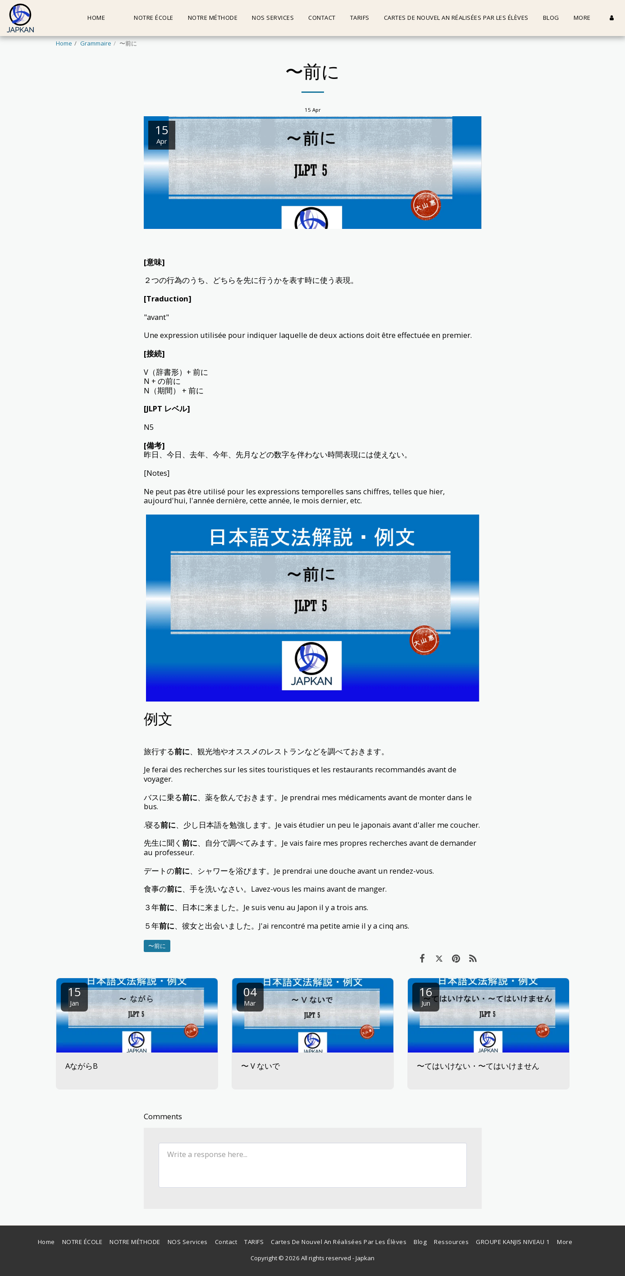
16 (425, 995)
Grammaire (95, 43)
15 (74, 995)
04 (250, 995)
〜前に (157, 946)
